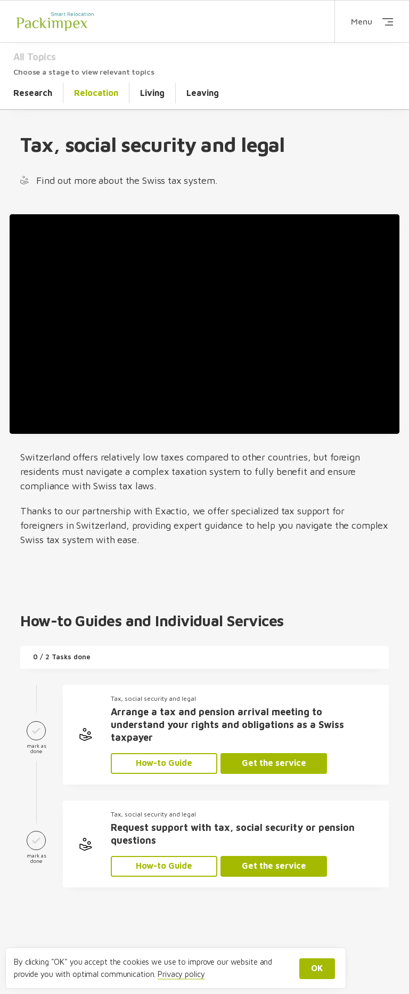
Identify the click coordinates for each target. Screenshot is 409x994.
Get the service (274, 762)
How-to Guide (164, 762)
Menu (372, 21)
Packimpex (55, 21)
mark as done (37, 735)
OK (317, 968)
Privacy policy (181, 974)
